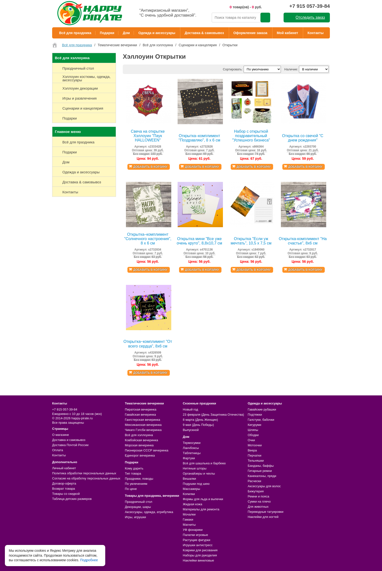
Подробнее (89, 560)
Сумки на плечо (259, 501)
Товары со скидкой (66, 494)
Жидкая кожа (192, 504)
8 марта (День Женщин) (200, 419)
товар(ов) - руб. (245, 7)
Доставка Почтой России (70, 445)
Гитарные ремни (260, 471)
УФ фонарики (192, 530)
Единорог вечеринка (140, 455)
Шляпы (253, 430)
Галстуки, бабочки (261, 419)
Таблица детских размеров (72, 499)
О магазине (60, 435)
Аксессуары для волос (264, 486)
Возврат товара (63, 488)
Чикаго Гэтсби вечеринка (143, 430)
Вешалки (189, 478)
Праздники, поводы (139, 478)
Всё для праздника (75, 33)
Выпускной (191, 430)
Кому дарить (134, 468)
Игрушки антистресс (197, 545)
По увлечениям (136, 484)
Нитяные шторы (194, 468)
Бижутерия (256, 491)
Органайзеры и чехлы (199, 473)
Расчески (254, 481)
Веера (252, 450)
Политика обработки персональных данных (84, 473)
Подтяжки (255, 414)
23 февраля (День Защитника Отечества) (213, 414)
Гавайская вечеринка (140, 414)
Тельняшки (256, 460)
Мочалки (189, 514)
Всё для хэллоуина (139, 435)
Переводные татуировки (266, 512)
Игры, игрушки (135, 517)
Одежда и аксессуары (156, 33)
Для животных (258, 506)
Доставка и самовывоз (68, 440)
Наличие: (291, 69)
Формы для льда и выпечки (203, 499)
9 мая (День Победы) (198, 425)
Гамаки (188, 519)
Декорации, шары (138, 507)
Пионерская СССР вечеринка (146, 450)
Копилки (189, 494)
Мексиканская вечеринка (143, 425)
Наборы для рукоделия (200, 555)
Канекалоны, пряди (262, 476)
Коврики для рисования (200, 550)
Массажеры (191, 489)
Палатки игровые (195, 535)
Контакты (315, 33)
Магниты (189, 524)
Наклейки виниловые (198, 560)
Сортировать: (233, 69)
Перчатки (254, 455)
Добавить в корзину (150, 166)
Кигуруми (254, 425)
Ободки (253, 435)
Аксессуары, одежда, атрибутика (149, 512)
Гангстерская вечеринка (142, 419)
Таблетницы (192, 453)
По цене (131, 489)
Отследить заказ (310, 17)
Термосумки (192, 443)
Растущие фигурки (196, 540)
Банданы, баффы (261, 466)
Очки (251, 440)
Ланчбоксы (191, 448)
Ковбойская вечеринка (141, 440)
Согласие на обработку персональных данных (86, 478)
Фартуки (189, 458)
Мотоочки (255, 445)
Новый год (190, 409)
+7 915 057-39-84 (309, 6)
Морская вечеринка (139, 445)
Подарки (107, 33)
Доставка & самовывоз (204, 33)
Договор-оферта (64, 483)
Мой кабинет (287, 33)
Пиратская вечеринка (140, 409)
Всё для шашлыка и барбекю (204, 463)
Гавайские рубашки (262, 409)
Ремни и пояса (258, 496)
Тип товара (133, 473)
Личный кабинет (64, 468)
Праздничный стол (138, 502)
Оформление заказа (250, 33)
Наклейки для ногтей (263, 517)
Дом (126, 33)
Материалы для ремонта (201, 509)
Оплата (57, 450)
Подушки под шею (196, 484)
